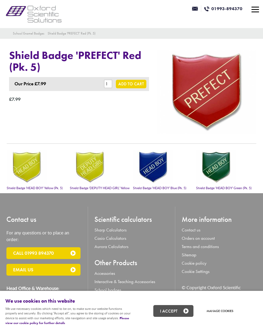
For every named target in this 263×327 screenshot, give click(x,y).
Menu (253, 9)
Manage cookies (220, 311)
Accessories (104, 273)
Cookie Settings (195, 271)
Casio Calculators (110, 238)
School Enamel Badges (28, 33)
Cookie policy (194, 263)
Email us (23, 270)
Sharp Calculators (110, 230)
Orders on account (198, 238)
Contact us (191, 230)
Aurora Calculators (111, 246)
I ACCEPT (168, 311)
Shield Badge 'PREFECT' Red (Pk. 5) (72, 33)
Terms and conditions (200, 246)
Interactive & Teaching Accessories (124, 281)
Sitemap (189, 255)
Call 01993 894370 (33, 253)
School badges (107, 290)
